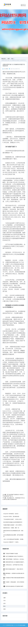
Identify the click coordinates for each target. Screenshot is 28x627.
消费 (4, 597)
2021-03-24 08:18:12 (15, 68)
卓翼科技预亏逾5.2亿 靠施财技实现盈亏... (14, 562)
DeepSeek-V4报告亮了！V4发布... (11, 542)
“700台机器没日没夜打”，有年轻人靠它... (12, 519)
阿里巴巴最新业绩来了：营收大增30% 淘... (13, 569)
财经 (9, 58)
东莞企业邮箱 (22, 625)
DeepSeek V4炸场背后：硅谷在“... (11, 513)
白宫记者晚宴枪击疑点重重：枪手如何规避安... (13, 535)
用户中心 (23, 5)
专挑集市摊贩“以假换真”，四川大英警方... (13, 525)
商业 (12, 58)
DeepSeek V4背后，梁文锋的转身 (11, 516)
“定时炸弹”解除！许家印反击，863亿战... (13, 559)
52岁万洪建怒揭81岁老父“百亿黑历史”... (13, 556)
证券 (4, 603)
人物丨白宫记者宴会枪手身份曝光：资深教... (13, 539)
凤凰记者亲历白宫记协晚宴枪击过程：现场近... (13, 531)
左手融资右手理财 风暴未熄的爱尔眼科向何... (13, 578)
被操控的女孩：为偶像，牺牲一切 (11, 527)
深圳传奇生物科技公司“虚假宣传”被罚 (13, 586)
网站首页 (3, 58)
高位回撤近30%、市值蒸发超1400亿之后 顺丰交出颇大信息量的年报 (14, 498)
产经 (4, 600)
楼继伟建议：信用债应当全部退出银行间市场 (13, 574)
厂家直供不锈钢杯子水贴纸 (10, 553)
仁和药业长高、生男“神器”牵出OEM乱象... (13, 565)
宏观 (4, 609)
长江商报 (6, 68)
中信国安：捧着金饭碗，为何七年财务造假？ (13, 582)
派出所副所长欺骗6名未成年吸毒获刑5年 (12, 522)
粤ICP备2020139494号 (14, 625)
